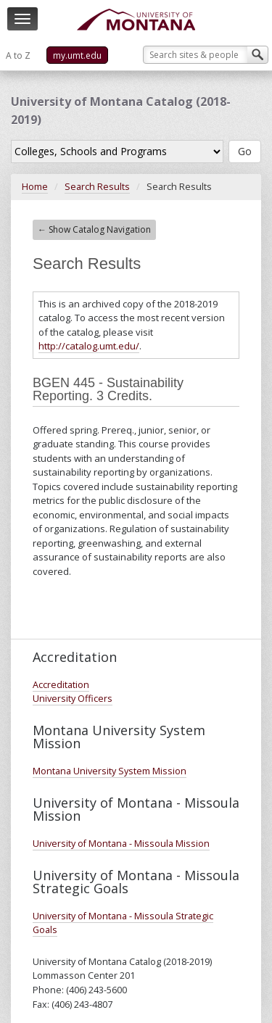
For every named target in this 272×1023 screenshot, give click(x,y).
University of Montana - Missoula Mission (121, 843)
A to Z (18, 55)
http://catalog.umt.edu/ (88, 345)
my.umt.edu (77, 55)
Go (245, 151)
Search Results (97, 187)
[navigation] (22, 18)
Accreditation (61, 685)
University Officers (72, 698)
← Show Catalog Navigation (94, 229)
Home (35, 187)
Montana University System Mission (109, 771)
